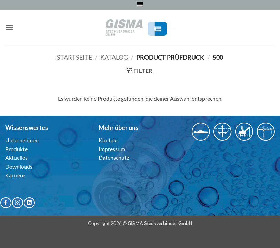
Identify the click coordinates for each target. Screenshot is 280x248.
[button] (9, 27)
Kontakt (108, 140)
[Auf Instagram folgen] (17, 202)
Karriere (15, 175)
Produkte (16, 149)
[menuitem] (140, 4)
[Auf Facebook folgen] (5, 202)
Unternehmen (22, 140)
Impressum (112, 149)
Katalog (114, 57)
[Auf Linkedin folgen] (29, 202)
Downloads (18, 166)
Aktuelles (16, 157)
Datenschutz (114, 157)
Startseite (74, 57)
